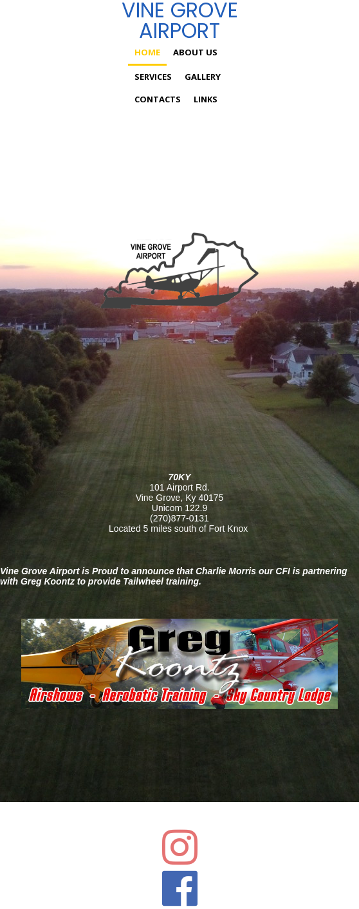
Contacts (157, 99)
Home (147, 52)
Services (153, 76)
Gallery (203, 76)
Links (205, 99)
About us (195, 52)
